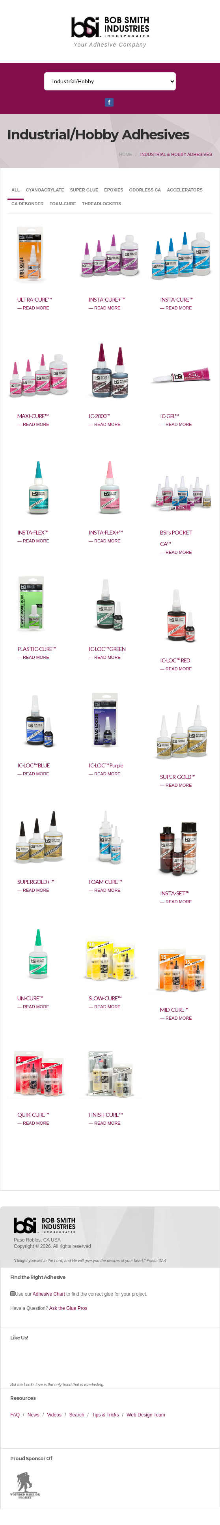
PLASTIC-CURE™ (36, 648)
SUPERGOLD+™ (35, 881)
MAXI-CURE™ (32, 416)
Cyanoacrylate (45, 190)
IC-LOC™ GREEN (107, 648)
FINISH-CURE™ (105, 1114)
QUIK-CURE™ (32, 1114)
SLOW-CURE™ (105, 998)
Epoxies (113, 190)
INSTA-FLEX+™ (105, 532)
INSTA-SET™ (174, 893)
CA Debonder (27, 203)
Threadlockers (101, 203)
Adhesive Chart (49, 1294)
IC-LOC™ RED (175, 660)
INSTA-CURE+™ (107, 299)
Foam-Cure (63, 203)
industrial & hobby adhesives (176, 154)
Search (76, 1415)
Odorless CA (145, 190)
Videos (54, 1415)
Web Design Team (146, 1415)
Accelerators (185, 190)
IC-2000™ (99, 416)
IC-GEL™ (169, 416)
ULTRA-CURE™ (34, 299)
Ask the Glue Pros (68, 1308)
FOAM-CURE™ (105, 881)
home (125, 154)
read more (36, 308)
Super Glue (84, 190)
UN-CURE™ (30, 998)
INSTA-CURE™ (176, 299)
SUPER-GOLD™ (177, 776)
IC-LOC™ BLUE (33, 765)
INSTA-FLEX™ (32, 532)
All (15, 190)
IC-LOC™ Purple (106, 765)
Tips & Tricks (105, 1415)
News (33, 1415)
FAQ (15, 1415)
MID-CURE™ (174, 1009)
